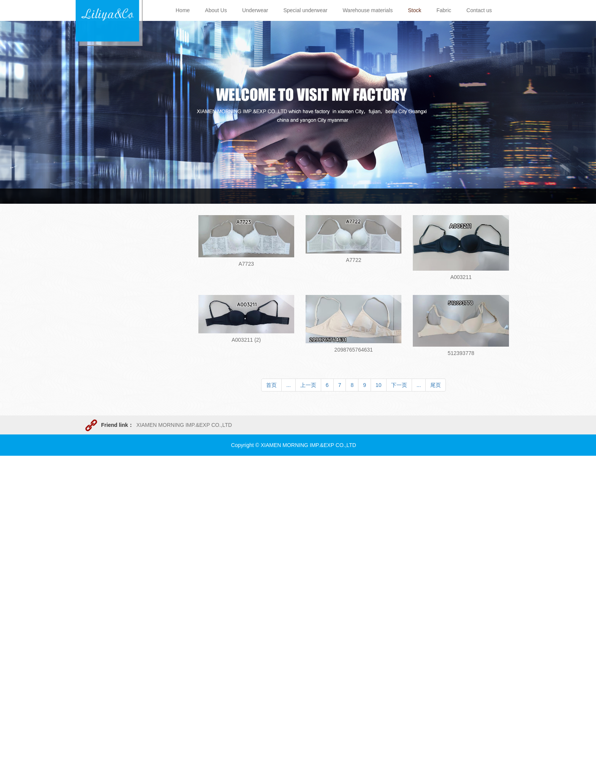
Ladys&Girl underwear (116, 318)
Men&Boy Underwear (115, 302)
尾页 (435, 385)
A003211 (461, 277)
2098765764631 (353, 350)
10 (379, 385)
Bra (94, 333)
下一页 (399, 385)
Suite (96, 349)
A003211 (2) (246, 340)
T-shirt (97, 364)
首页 (271, 385)
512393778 (461, 353)
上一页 (308, 385)
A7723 (246, 264)
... (288, 385)
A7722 (353, 260)
